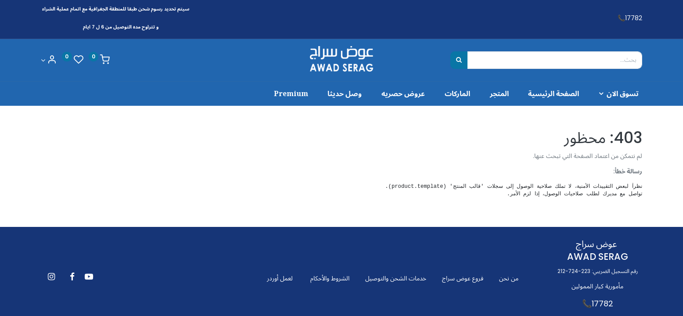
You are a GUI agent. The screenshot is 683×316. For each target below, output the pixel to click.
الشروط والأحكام (329, 278)
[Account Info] (49, 60)
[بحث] (458, 60)
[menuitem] (547, 93)
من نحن (508, 278)
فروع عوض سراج (462, 278)
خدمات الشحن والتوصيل (395, 278)
